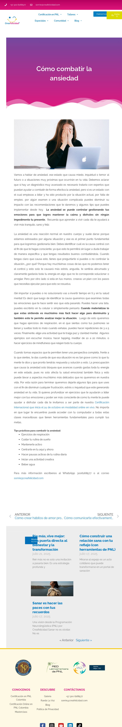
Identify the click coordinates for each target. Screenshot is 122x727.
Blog (78, 20)
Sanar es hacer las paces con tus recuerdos (47, 607)
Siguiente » (84, 640)
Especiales (41, 20)
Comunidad (61, 20)
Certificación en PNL (49, 14)
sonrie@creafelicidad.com (29, 478)
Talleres (72, 14)
